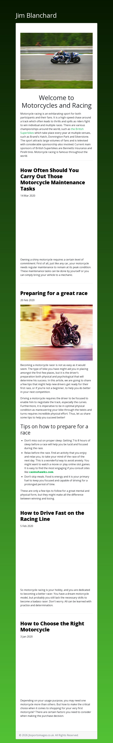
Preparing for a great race (54, 293)
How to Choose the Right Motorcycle (52, 626)
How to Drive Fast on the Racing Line (52, 515)
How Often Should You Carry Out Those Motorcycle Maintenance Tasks (52, 179)
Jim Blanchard (36, 15)
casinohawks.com (41, 472)
